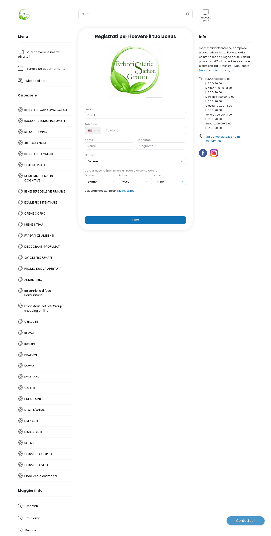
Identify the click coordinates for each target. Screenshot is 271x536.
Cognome (144, 140)
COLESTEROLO (34, 165)
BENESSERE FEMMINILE (39, 154)
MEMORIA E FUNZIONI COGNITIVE (39, 178)
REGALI (29, 333)
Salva (136, 220)
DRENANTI (31, 421)
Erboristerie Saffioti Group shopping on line (43, 308)
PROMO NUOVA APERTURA (42, 269)
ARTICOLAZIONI (35, 143)
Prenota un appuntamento (42, 68)
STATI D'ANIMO (35, 410)
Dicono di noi (31, 80)
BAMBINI (29, 344)
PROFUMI (30, 355)
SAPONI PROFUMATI (38, 257)
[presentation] (135, 204)
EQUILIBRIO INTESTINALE (40, 202)
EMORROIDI (32, 377)
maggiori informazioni (214, 70)
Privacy (27, 530)
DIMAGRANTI (33, 432)
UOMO (29, 366)
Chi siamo (29, 518)
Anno (157, 175)
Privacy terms (125, 191)
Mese (123, 175)
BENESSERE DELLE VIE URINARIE (44, 191)
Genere (90, 155)
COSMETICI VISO (36, 465)
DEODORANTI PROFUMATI (42, 246)
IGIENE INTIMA (33, 224)
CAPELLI (29, 388)
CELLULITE (31, 322)
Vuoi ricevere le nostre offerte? (39, 54)
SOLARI (29, 443)
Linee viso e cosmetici (40, 476)
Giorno (89, 175)
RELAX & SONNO (35, 132)
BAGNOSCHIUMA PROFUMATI (44, 121)
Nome (89, 140)
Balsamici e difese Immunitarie (37, 293)
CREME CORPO (35, 213)
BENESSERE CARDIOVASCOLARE (46, 110)
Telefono (91, 124)
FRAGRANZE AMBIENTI (39, 235)
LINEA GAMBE (33, 399)
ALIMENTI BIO (33, 280)
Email (88, 109)
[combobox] (93, 130)
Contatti (28, 506)
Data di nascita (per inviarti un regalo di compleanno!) (122, 171)
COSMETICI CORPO (38, 454)
